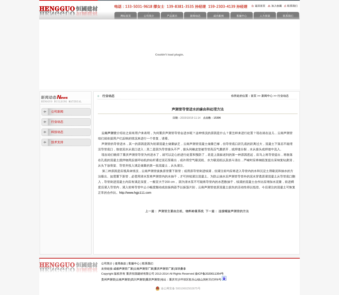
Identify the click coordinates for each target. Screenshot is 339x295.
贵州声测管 (108, 279)
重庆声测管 (153, 279)
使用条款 (121, 263)
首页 (253, 95)
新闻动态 (195, 15)
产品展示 (172, 15)
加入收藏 (276, 5)
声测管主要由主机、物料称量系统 (181, 211)
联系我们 (292, 5)
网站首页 (126, 15)
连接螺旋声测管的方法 (233, 211)
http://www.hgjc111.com (135, 192)
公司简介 (149, 15)
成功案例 (218, 15)
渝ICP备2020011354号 (209, 273)
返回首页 (260, 5)
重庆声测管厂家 (164, 268)
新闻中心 (267, 95)
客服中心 (241, 15)
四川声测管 (138, 279)
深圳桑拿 (180, 268)
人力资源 (265, 15)
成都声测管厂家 (123, 268)
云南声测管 (109, 133)
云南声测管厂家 (143, 268)
